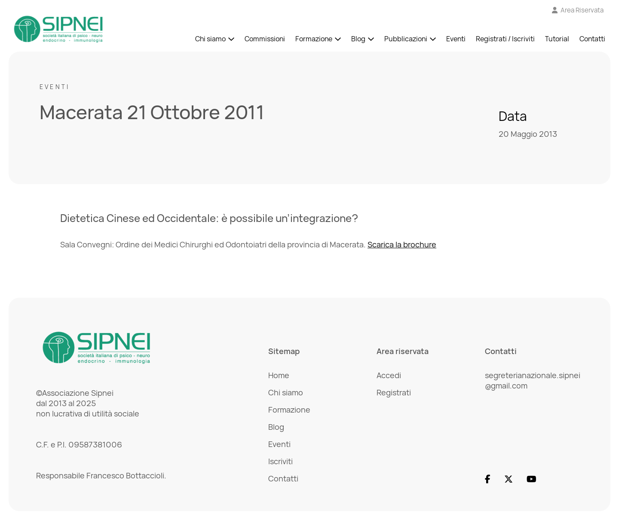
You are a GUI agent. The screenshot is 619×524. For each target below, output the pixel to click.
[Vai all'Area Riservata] (578, 10)
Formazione (313, 38)
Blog (358, 38)
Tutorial (557, 38)
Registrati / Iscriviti (505, 38)
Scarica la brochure (402, 244)
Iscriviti (280, 461)
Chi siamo (210, 38)
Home (278, 375)
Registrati (394, 392)
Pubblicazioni (405, 38)
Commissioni (265, 38)
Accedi (389, 375)
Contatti (592, 38)
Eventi (456, 38)
